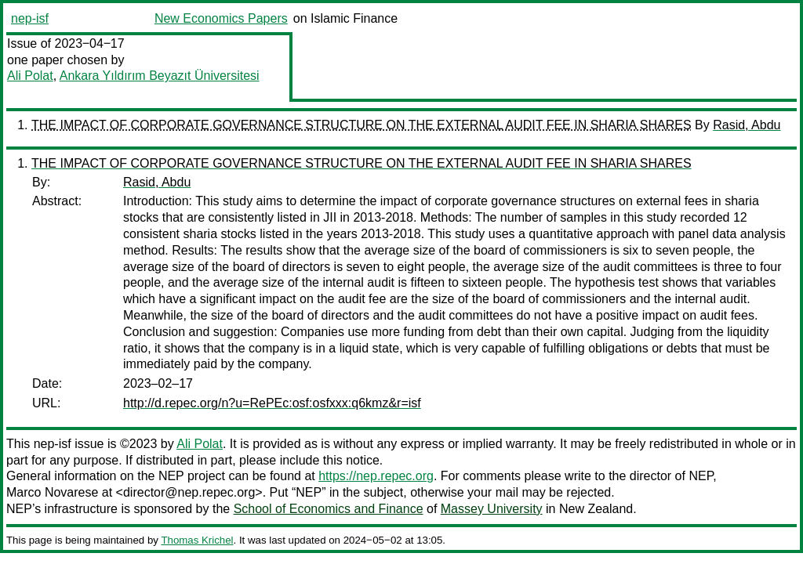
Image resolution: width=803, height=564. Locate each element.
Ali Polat (30, 75)
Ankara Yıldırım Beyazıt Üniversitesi (160, 75)
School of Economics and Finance (328, 508)
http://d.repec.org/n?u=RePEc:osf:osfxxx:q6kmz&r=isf (272, 403)
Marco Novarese (52, 492)
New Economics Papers (221, 18)
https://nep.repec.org (376, 476)
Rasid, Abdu (746, 125)
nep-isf (30, 18)
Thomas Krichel (197, 540)
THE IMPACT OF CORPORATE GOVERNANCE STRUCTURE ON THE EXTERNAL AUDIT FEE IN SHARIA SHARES (361, 125)
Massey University (492, 508)
